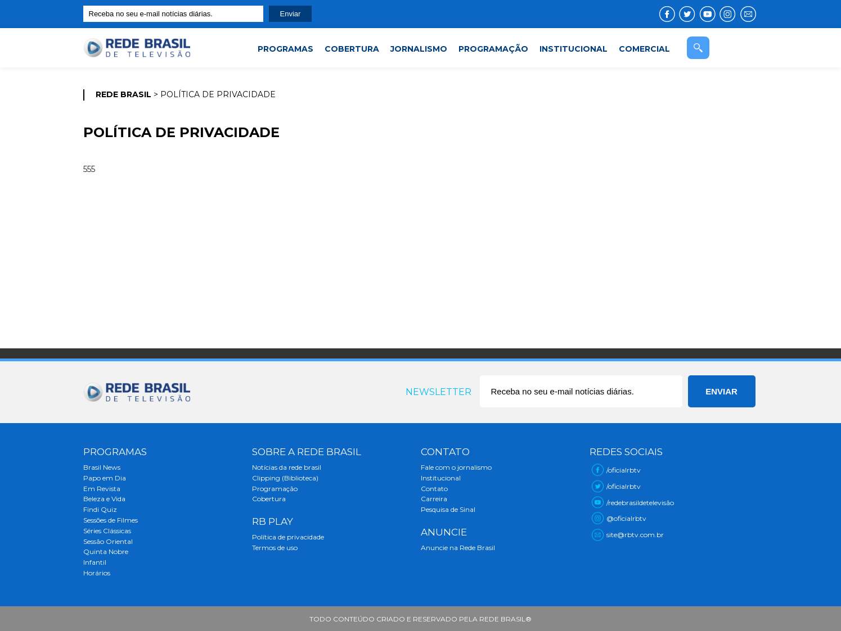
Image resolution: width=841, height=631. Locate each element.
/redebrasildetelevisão (640, 502)
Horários (96, 573)
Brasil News (101, 467)
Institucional (441, 478)
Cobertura (269, 498)
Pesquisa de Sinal (448, 509)
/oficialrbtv (623, 470)
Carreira (434, 498)
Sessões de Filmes (110, 520)
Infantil (94, 562)
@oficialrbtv (626, 518)
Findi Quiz (100, 509)
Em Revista (101, 488)
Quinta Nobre (105, 551)
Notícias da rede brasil (286, 467)
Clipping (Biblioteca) (285, 478)
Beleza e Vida (104, 498)
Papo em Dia (104, 478)
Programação (275, 488)
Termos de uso (275, 547)
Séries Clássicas (107, 530)
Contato (434, 488)
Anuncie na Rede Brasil (458, 547)
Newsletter (438, 392)
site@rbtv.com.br (635, 534)
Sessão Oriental (108, 541)
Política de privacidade (288, 537)
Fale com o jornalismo (456, 467)
